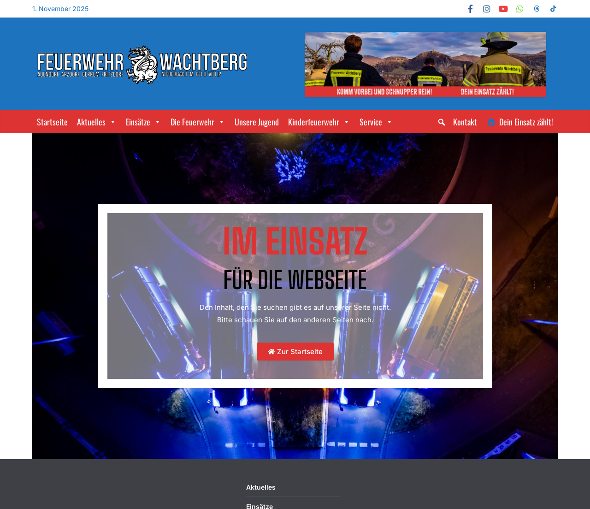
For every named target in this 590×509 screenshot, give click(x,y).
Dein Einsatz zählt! (526, 122)
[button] (441, 122)
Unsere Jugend (257, 122)
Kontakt (465, 122)
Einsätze (143, 121)
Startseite (52, 122)
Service (376, 121)
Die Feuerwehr (198, 121)
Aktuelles (97, 121)
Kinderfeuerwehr (319, 121)
